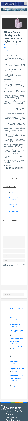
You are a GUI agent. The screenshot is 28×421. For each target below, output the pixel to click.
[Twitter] (10, 168)
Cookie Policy (17, 418)
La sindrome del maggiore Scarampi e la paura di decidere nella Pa (16, 340)
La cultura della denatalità (15, 191)
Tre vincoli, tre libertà (13, 204)
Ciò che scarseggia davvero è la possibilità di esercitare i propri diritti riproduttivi (17, 332)
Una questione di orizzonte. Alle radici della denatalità (16, 324)
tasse (20, 45)
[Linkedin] (13, 168)
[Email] (21, 168)
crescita (8, 45)
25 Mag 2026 (14, 363)
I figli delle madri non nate (16, 354)
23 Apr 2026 (13, 213)
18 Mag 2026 (14, 380)
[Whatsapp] (16, 168)
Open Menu (25, 3)
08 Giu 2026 (14, 326)
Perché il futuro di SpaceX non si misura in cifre (16, 309)
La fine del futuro (14, 361)
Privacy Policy (11, 418)
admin (7, 47)
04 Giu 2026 (14, 343)
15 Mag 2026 (13, 199)
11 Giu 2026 (14, 319)
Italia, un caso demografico (15, 211)
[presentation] (14, 271)
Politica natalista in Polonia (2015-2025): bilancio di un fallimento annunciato (17, 377)
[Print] (18, 168)
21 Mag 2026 (14, 371)
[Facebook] (7, 168)
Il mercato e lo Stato (13, 197)
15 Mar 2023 (9, 51)
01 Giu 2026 (13, 193)
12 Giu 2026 (14, 312)
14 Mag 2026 (13, 206)
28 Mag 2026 (14, 356)
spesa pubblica (14, 45)
